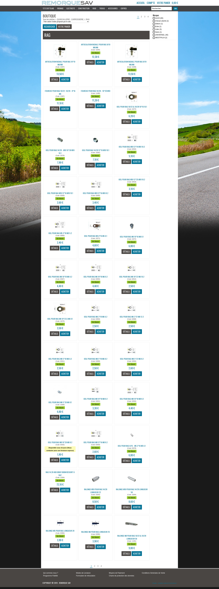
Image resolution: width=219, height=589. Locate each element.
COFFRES (124, 8)
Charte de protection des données (121, 576)
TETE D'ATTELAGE (48, 8)
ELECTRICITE (70, 8)
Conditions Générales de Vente (153, 573)
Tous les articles (49, 19)
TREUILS (102, 8)
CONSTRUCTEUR (84, 8)
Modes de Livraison (83, 573)
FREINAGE (60, 8)
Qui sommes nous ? (50, 573)
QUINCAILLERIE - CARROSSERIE (70, 19)
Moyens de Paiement (117, 573)
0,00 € (175, 3)
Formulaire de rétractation (85, 576)
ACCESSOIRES (113, 8)
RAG (88, 19)
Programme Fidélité (50, 576)
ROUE (94, 8)
